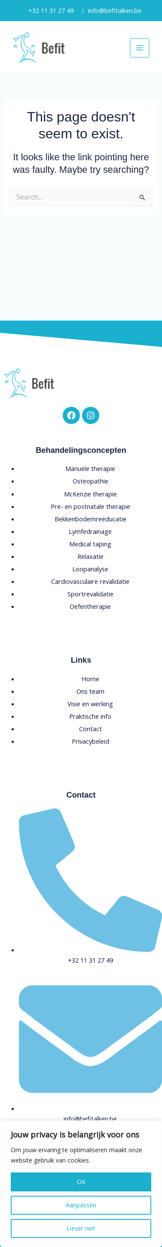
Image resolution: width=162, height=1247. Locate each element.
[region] (81, 1183)
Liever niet (81, 1228)
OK (81, 1182)
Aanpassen (81, 1205)
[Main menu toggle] (139, 47)
